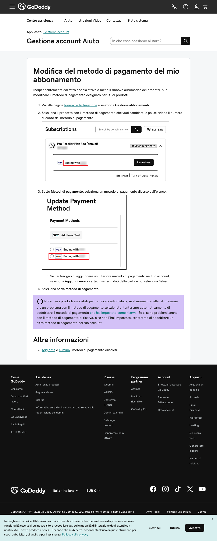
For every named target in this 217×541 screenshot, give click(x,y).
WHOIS (108, 392)
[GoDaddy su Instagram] (165, 491)
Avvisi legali (18, 424)
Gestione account (56, 32)
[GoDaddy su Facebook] (153, 491)
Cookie (202, 511)
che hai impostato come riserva (113, 312)
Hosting (194, 425)
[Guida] (185, 7)
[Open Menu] (10, 6)
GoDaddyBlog (19, 416)
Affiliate (135, 388)
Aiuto (68, 20)
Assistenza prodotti (47, 384)
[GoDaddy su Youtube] (202, 491)
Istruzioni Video (89, 20)
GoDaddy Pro (139, 409)
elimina (64, 350)
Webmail (109, 384)
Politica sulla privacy (179, 511)
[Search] (185, 41)
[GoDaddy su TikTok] (178, 491)
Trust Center (18, 432)
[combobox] (145, 41)
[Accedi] (196, 7)
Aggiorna (48, 350)
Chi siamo (17, 388)
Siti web (194, 397)
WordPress (196, 417)
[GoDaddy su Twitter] (190, 491)
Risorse (39, 399)
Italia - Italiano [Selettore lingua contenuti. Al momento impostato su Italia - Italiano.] (66, 490)
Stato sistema (137, 20)
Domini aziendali (113, 412)
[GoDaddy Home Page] (28, 490)
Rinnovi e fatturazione (80, 105)
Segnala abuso (44, 392)
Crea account (166, 410)
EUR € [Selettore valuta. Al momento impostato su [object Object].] (93, 490)
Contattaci (114, 20)
